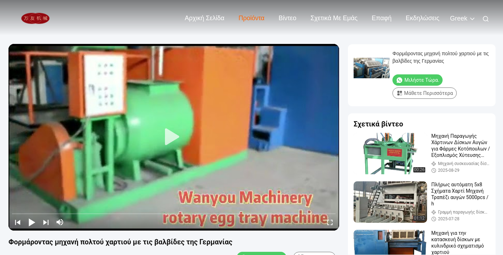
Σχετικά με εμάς (333, 18)
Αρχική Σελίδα (204, 18)
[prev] (18, 222)
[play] (174, 137)
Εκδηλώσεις (422, 18)
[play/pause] (32, 222)
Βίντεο (287, 18)
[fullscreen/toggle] (330, 222)
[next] (46, 222)
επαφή (381, 18)
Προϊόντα (251, 18)
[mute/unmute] (60, 222)
